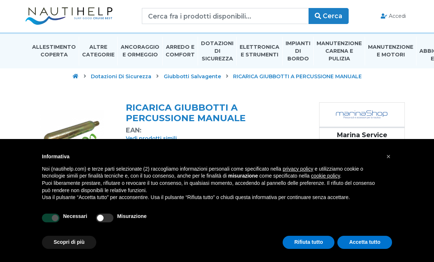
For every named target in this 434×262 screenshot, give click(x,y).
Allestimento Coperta (54, 52)
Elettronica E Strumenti (259, 52)
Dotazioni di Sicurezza (217, 52)
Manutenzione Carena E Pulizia (339, 52)
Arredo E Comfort (180, 52)
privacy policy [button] (298, 169)
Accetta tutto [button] (364, 242)
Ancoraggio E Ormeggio (140, 52)
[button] (388, 156)
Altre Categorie (98, 52)
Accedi (389, 16)
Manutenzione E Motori (390, 52)
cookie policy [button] (325, 176)
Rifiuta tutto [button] (308, 242)
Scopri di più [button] (69, 242)
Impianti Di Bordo (298, 52)
